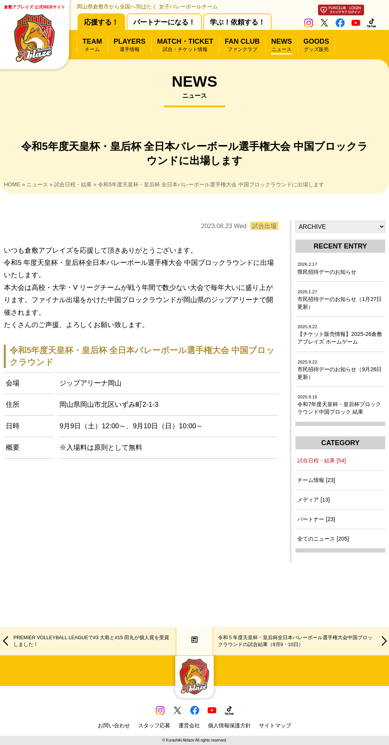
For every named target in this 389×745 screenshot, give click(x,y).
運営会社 (189, 725)
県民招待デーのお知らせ (326, 268)
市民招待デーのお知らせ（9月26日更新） (339, 370)
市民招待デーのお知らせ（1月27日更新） (339, 299)
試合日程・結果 (73, 184)
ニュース (37, 184)
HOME (12, 184)
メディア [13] (313, 500)
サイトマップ (275, 725)
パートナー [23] (316, 519)
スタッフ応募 (154, 725)
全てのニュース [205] (323, 539)
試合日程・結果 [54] (321, 460)
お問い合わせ (114, 725)
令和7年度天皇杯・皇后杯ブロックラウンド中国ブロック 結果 (339, 405)
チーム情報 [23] (316, 480)
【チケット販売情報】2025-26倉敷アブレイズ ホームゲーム (339, 334)
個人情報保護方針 (229, 725)
